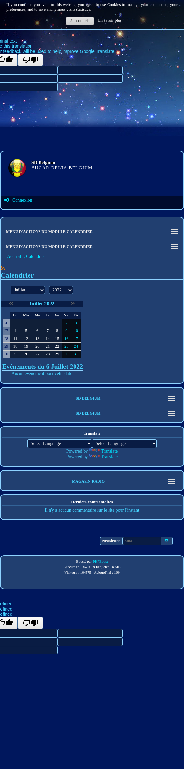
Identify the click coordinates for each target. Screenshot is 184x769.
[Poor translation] (30, 60)
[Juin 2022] (11, 303)
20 (37, 346)
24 (76, 346)
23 (66, 346)
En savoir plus (109, 20)
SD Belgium (43, 162)
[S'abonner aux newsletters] (166, 540)
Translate (103, 451)
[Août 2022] (73, 303)
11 (15, 338)
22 (57, 346)
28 (48, 354)
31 (76, 354)
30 (66, 354)
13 (37, 338)
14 (48, 338)
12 (26, 338)
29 (57, 354)
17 (76, 338)
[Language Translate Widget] (59, 443)
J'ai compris (79, 21)
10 (76, 331)
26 (26, 354)
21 (48, 346)
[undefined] (30, 623)
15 (57, 338)
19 (26, 346)
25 (15, 354)
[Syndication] (3, 268)
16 (66, 338)
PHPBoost (100, 561)
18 (15, 346)
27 (37, 354)
